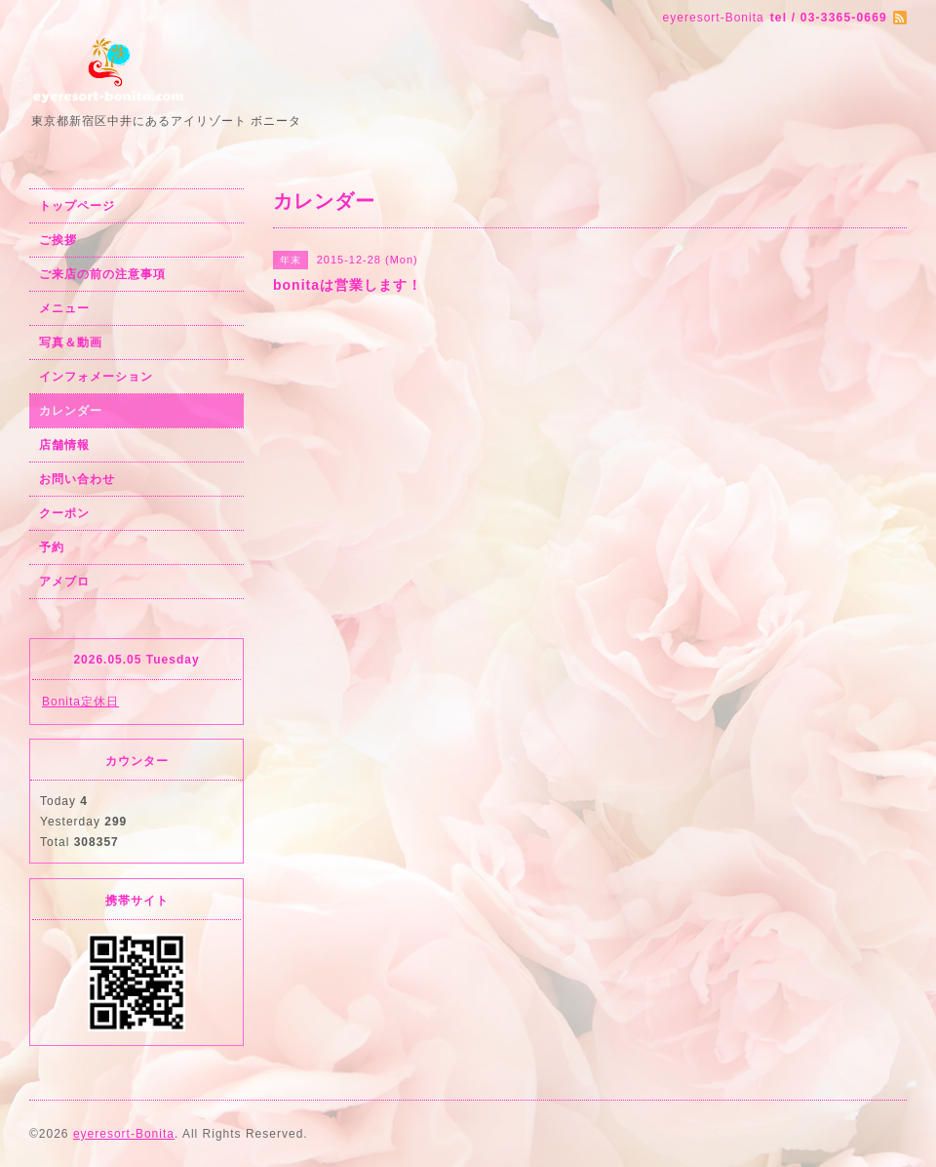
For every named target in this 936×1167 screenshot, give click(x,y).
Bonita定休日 (80, 701)
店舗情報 (64, 445)
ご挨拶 (58, 240)
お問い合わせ (77, 479)
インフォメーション (96, 376)
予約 (51, 547)
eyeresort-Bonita (124, 1134)
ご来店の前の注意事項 (102, 274)
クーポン (64, 513)
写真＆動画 (70, 342)
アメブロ (64, 581)
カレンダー (70, 411)
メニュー (64, 308)
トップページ (77, 206)
